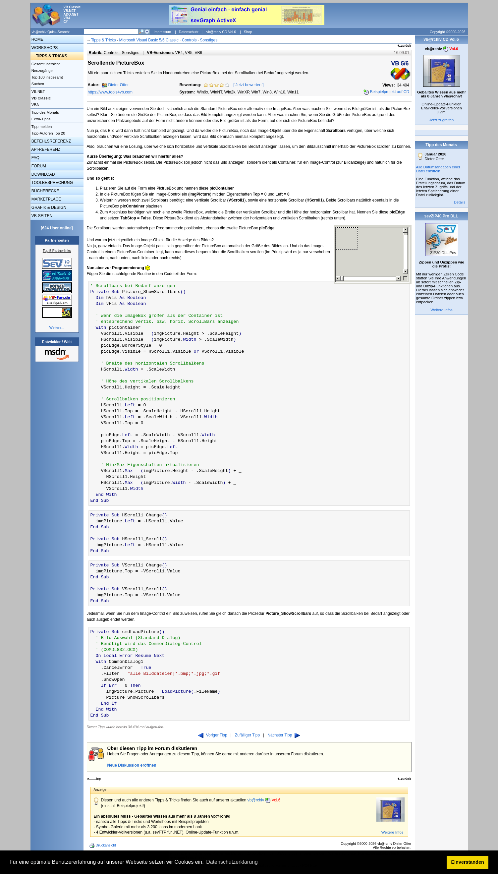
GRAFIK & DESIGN (48, 207)
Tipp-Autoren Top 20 (47, 133)
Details (460, 202)
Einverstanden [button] (467, 862)
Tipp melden (41, 127)
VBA (34, 105)
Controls (189, 40)
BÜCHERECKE (44, 191)
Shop (248, 32)
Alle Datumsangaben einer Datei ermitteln (438, 169)
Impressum (162, 32)
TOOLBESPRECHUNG (51, 182)
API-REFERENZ (45, 149)
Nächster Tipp (283, 735)
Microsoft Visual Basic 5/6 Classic (149, 40)
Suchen (37, 84)
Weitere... (56, 327)
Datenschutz (188, 32)
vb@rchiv (264, 800)
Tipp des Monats (44, 112)
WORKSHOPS (44, 47)
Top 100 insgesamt (46, 77)
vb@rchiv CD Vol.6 (221, 32)
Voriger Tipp (212, 735)
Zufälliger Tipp (247, 735)
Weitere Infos (392, 832)
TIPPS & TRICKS (51, 56)
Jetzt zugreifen (441, 120)
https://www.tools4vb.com (110, 92)
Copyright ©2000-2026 (447, 32)
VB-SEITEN (41, 215)
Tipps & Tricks (103, 40)
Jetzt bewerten (248, 85)
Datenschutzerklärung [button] (232, 862)
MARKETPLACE (45, 199)
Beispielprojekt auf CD (389, 91)
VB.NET (37, 91)
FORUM (38, 166)
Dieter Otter (118, 85)
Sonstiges (208, 40)
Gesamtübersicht (45, 64)
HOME (36, 39)
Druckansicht (103, 845)
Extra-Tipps (40, 119)
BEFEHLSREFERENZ (50, 141)
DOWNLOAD (42, 174)
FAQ (34, 157)
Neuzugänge (41, 71)
